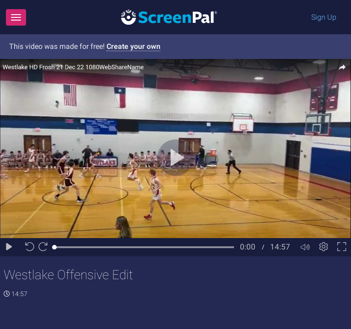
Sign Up (323, 17)
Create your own (133, 46)
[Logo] (169, 16)
